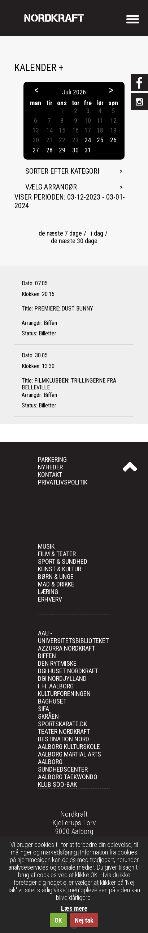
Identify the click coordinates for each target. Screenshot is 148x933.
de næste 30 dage (74, 241)
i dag (97, 233)
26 (113, 140)
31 (87, 150)
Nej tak (84, 920)
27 (35, 150)
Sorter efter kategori (62, 171)
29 (62, 150)
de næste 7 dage (60, 233)
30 (75, 150)
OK (58, 920)
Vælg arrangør (51, 187)
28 (49, 150)
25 (100, 140)
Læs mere (74, 908)
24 (87, 140)
